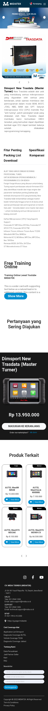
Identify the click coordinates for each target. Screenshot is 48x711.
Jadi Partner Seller (11, 654)
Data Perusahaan (11, 651)
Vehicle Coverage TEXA (13, 638)
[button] (26, 551)
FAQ (5, 661)
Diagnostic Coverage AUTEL (15, 635)
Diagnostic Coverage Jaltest (15, 641)
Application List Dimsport (14, 632)
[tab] (12, 150)
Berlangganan (11, 687)
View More (15, 500)
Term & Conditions (11, 702)
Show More (16, 296)
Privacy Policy (9, 706)
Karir (5, 658)
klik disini (33, 432)
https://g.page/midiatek (17, 621)
